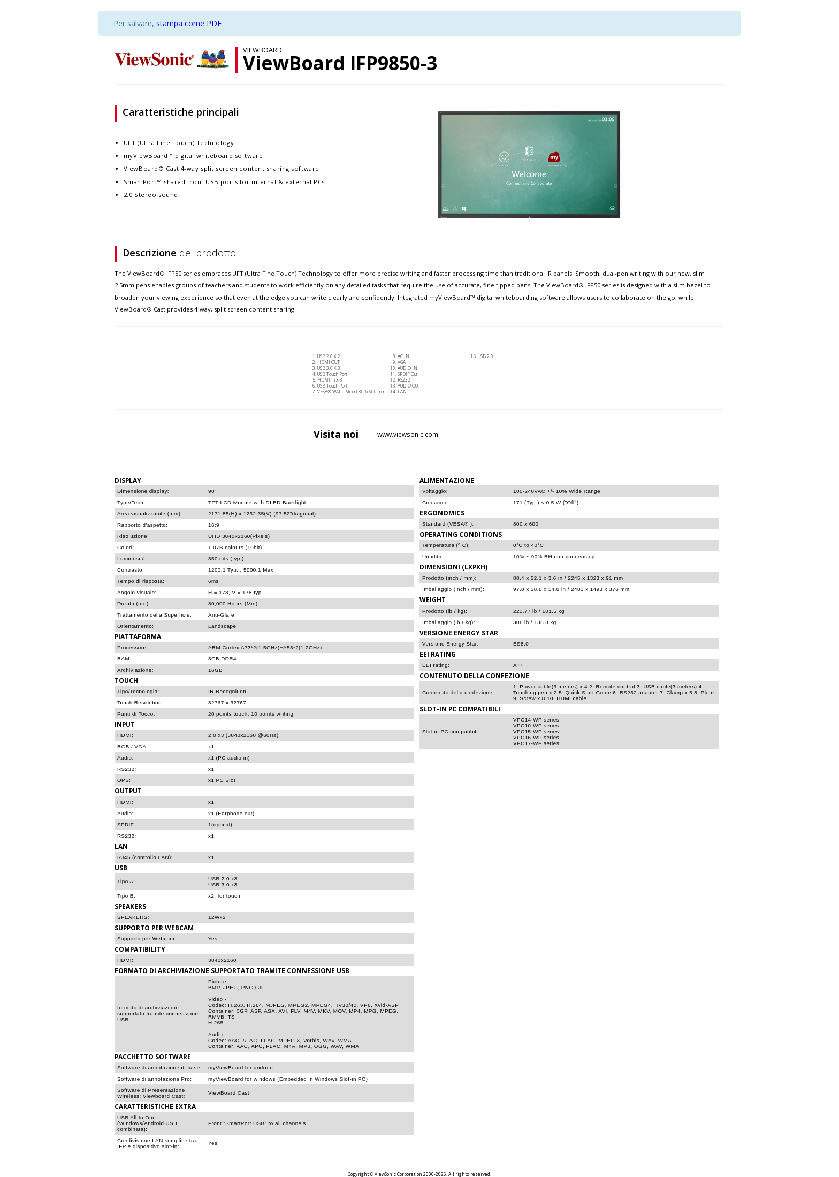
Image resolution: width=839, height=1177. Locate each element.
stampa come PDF (189, 23)
